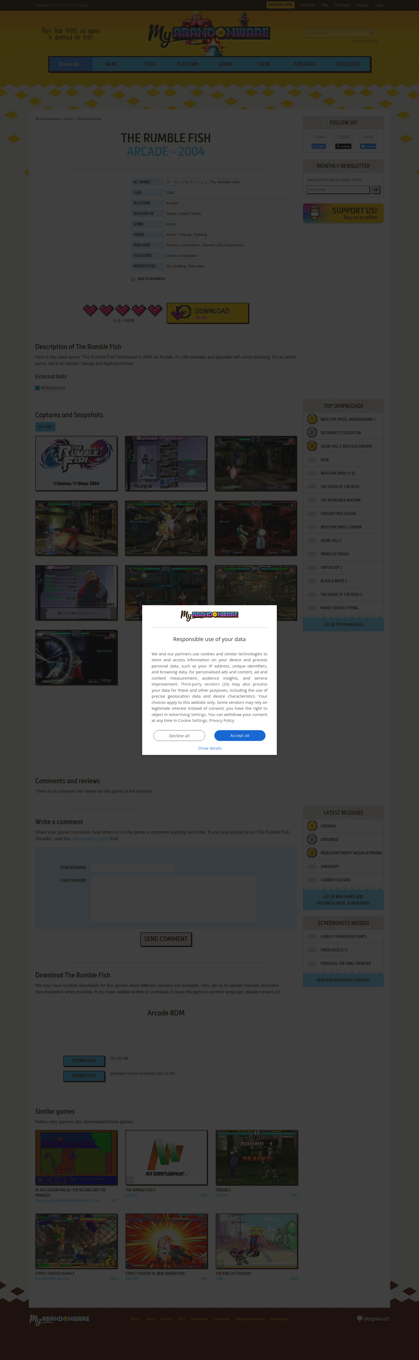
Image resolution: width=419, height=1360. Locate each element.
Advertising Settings (187, 714)
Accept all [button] (240, 735)
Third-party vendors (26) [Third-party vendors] (205, 684)
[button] (209, 748)
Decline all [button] (179, 735)
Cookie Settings (192, 720)
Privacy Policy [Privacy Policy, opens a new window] (222, 720)
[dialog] (209, 680)
